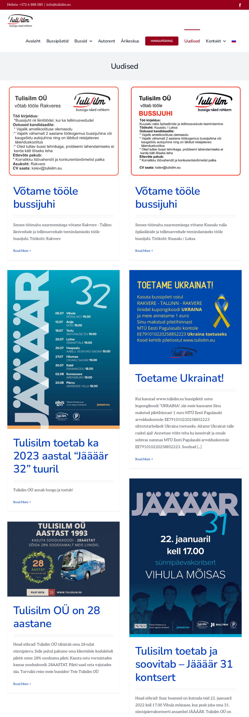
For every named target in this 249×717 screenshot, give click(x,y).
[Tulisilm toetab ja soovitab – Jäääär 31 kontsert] (185, 557)
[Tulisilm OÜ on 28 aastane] (63, 559)
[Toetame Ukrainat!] (185, 317)
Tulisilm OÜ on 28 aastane (56, 617)
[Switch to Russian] (234, 40)
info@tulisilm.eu (58, 5)
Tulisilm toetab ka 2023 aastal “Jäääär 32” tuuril (60, 455)
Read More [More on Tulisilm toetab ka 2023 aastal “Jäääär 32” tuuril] (20, 502)
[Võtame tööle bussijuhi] (63, 131)
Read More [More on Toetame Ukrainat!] (142, 459)
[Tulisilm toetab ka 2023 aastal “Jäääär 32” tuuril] (63, 349)
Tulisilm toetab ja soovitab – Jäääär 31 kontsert (184, 664)
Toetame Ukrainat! (179, 378)
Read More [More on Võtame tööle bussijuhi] (20, 251)
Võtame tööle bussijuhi (45, 197)
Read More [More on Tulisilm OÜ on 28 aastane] (20, 684)
